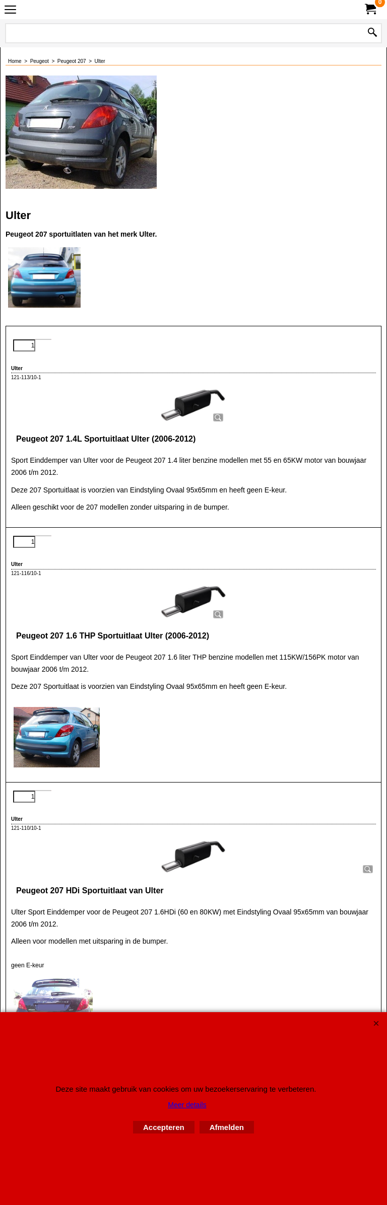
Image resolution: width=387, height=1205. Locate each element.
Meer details (187, 1105)
